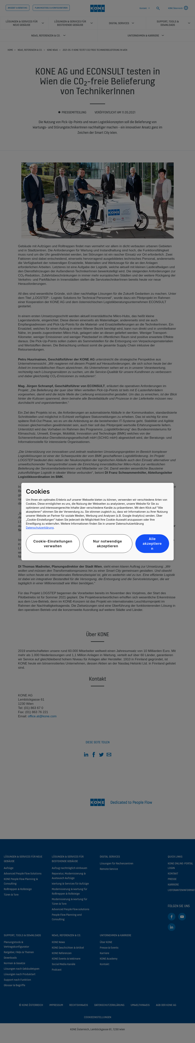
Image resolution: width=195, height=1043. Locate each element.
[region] (97, 521)
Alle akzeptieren (152, 543)
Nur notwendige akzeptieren (107, 543)
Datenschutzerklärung (40, 527)
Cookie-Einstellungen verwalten (52, 543)
